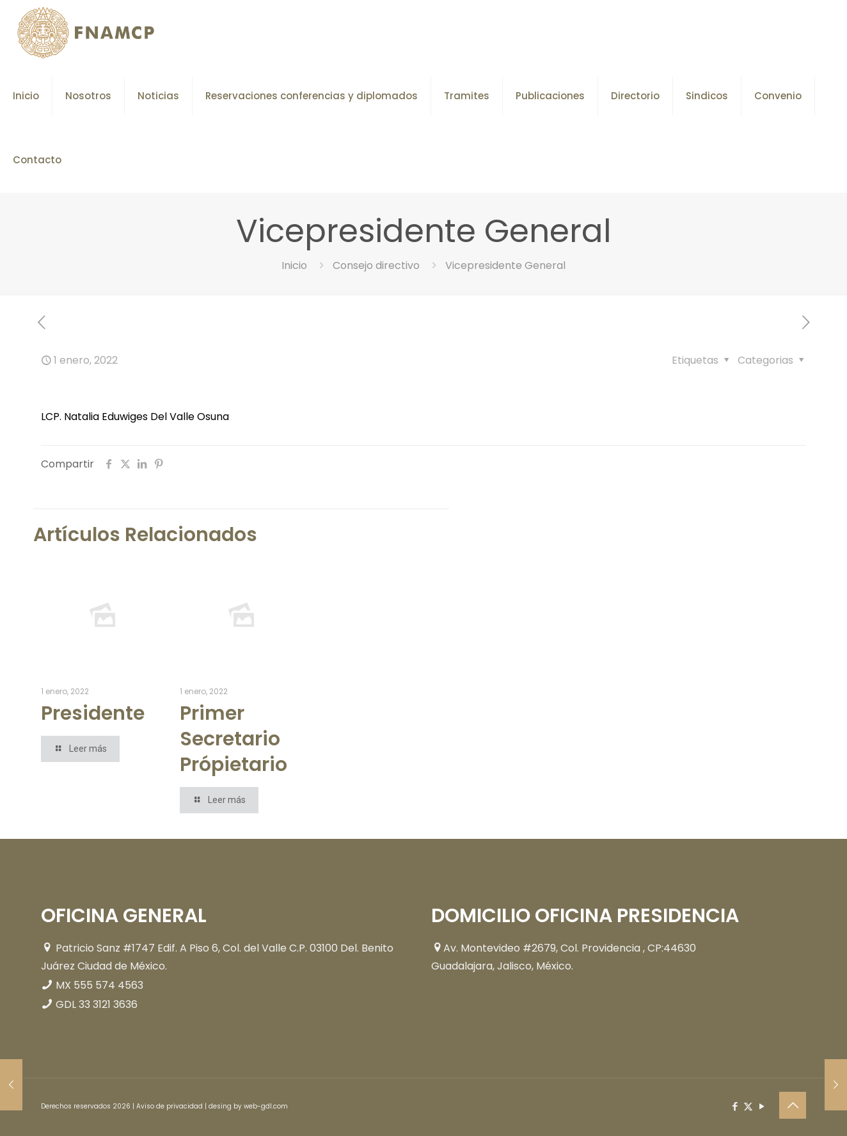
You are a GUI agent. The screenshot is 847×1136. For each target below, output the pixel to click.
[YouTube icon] (761, 1106)
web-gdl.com (266, 1106)
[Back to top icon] (792, 1105)
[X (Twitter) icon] (748, 1106)
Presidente (93, 713)
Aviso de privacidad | (172, 1106)
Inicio (294, 265)
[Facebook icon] (735, 1106)
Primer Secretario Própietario (233, 739)
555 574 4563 (108, 985)
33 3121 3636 (108, 1004)
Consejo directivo (376, 265)
